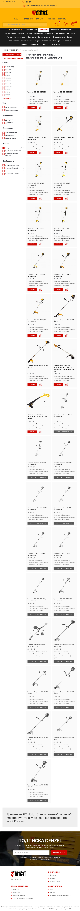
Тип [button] (4, 103)
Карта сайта (16, 892)
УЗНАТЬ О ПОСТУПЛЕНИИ (64, 432)
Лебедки (23, 44)
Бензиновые (9, 135)
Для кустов (9, 120)
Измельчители (26, 41)
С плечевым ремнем (12, 174)
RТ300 (7, 95)
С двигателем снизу (12, 165)
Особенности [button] (8, 161)
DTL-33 (7, 75)
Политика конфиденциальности (60, 895)
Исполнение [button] (7, 128)
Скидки (52, 892)
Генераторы (54, 29)
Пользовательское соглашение (22, 898)
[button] (65, 24)
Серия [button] (5, 63)
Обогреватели (13, 41)
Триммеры (44, 29)
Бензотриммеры (10, 107)
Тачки (10, 37)
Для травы (8, 122)
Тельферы (56, 41)
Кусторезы (71, 33)
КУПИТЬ (32, 107)
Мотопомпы (67, 41)
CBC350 (8, 78)
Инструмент (60, 33)
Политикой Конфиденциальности (50, 857)
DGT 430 (8, 81)
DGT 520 (8, 84)
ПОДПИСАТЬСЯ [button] (59, 852)
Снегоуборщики (31, 29)
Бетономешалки (44, 37)
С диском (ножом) (11, 168)
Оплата (52, 878)
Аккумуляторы (19, 37)
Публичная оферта (18, 895)
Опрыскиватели (59, 37)
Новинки (51, 19)
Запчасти (45, 44)
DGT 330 (8, 72)
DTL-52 (7, 92)
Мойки (29, 33)
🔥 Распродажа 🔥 (16, 29)
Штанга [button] (5, 144)
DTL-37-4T (8, 86)
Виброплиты (34, 44)
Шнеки (69, 37)
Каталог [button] (17, 19)
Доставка (53, 875)
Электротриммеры (11, 110)
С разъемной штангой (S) (13, 151)
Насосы (21, 33)
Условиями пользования (38, 859)
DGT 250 (8, 70)
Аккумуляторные (11, 132)
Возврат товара (55, 881)
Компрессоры (66, 29)
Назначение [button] (7, 116)
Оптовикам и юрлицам (34, 19)
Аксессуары (55, 44)
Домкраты (32, 37)
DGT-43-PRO (9, 67)
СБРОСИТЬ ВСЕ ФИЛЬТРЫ (13, 58)
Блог (51, 889)
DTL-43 (7, 89)
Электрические (10, 138)
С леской (8, 171)
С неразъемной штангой (13, 148)
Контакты (62, 19)
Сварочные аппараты (43, 41)
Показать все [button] (6, 98)
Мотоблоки (38, 33)
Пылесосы (49, 33)
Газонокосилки (10, 33)
